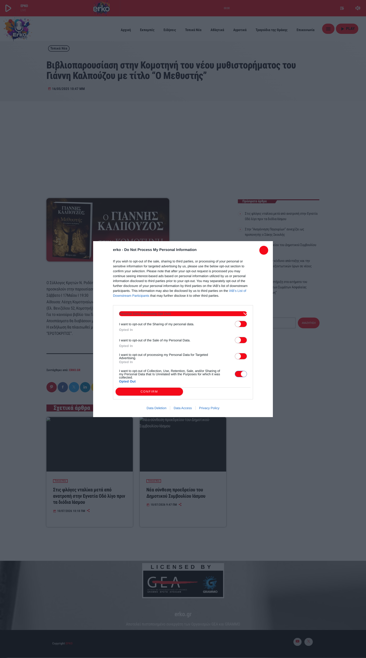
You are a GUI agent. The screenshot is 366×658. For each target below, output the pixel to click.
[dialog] (183, 329)
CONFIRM (149, 391)
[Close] (263, 250)
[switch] (241, 324)
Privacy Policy (209, 408)
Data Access (183, 408)
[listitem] (183, 313)
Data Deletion (156, 408)
